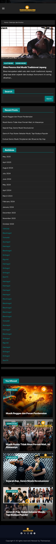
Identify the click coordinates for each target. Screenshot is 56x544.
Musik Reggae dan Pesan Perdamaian (18, 117)
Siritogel (6, 255)
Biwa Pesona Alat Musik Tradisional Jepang (24, 67)
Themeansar (45, 541)
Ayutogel (6, 242)
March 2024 (7, 196)
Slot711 (5, 277)
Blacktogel (7, 233)
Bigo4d (5, 259)
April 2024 (7, 190)
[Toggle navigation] (3, 8)
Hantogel (6, 246)
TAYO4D (6, 229)
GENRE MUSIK (21, 63)
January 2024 (8, 207)
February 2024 (9, 201)
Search (8, 91)
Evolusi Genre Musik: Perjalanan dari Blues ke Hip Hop (24, 139)
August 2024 (8, 168)
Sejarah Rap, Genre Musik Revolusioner (18, 128)
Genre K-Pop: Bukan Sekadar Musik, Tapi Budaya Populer (25, 133)
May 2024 (7, 185)
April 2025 (7, 162)
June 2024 (7, 179)
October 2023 (8, 224)
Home (6, 22)
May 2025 (7, 157)
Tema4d (6, 237)
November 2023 (9, 218)
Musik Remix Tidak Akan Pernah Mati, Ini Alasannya (23, 122)
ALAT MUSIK (8, 63)
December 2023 (9, 213)
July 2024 (7, 173)
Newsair (34, 541)
